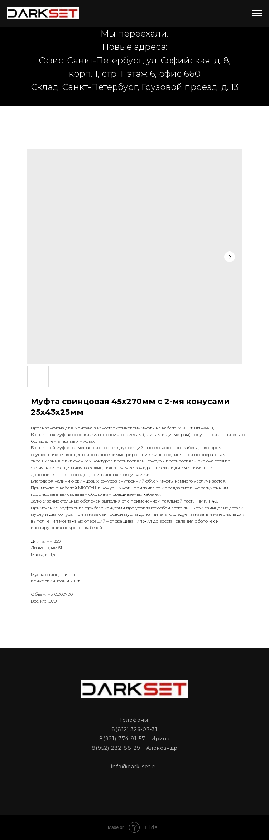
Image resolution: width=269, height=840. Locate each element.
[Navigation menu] (257, 13)
